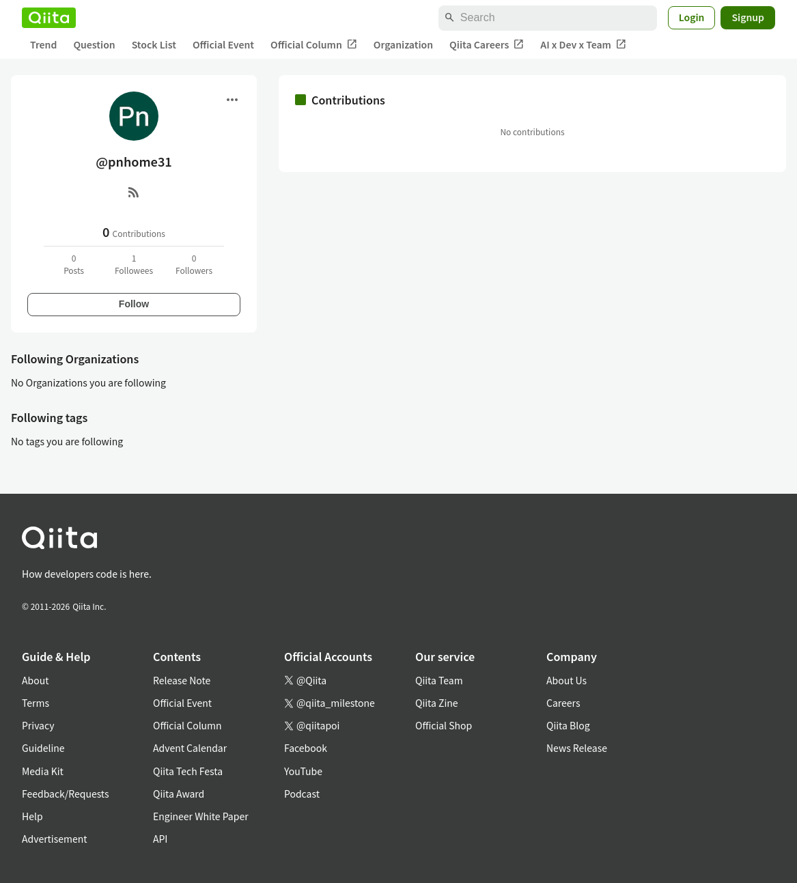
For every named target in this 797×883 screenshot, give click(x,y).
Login (692, 17)
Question (94, 44)
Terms (35, 703)
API (160, 838)
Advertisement (54, 838)
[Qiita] (49, 18)
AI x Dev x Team (583, 45)
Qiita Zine (436, 703)
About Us (566, 680)
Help (32, 816)
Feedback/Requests (65, 793)
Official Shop (443, 725)
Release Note (181, 680)
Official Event (223, 44)
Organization (403, 44)
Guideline (43, 748)
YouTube (303, 771)
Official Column (313, 45)
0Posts (74, 264)
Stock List (154, 44)
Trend (43, 44)
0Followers (194, 264)
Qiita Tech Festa (188, 771)
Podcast (302, 793)
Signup (747, 17)
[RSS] (134, 192)
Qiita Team (439, 680)
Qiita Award (178, 793)
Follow (134, 303)
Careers (563, 703)
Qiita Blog (568, 725)
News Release (576, 748)
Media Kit (43, 771)
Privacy (38, 725)
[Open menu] (232, 99)
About (35, 680)
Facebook (305, 748)
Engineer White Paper (201, 816)
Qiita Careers (486, 45)
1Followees (134, 264)
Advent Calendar (190, 748)
